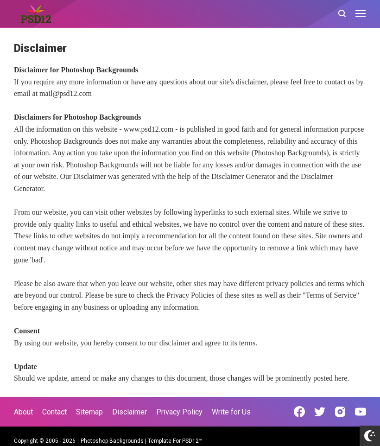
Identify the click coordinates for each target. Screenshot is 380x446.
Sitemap (89, 412)
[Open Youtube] (360, 411)
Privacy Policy (179, 412)
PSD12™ (192, 441)
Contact (54, 412)
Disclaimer (129, 412)
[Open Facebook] (299, 411)
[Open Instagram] (340, 411)
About (23, 412)
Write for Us (231, 412)
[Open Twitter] (319, 411)
